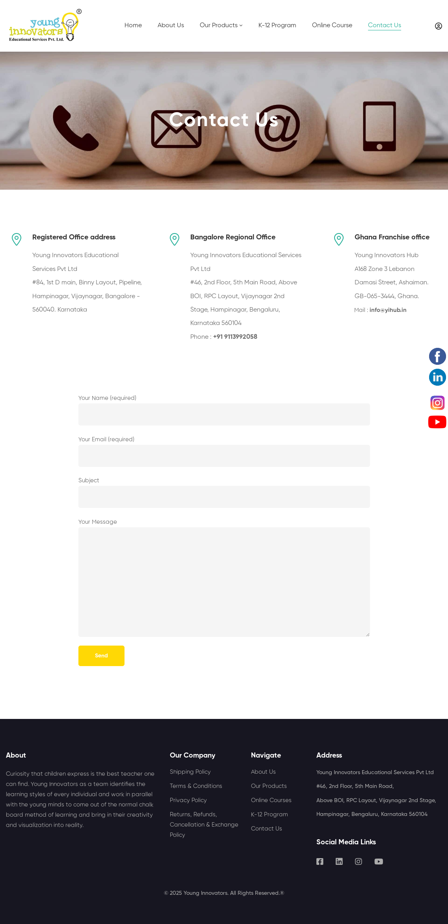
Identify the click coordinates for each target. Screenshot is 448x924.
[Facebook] (320, 862)
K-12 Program (269, 815)
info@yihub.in (388, 310)
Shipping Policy (190, 772)
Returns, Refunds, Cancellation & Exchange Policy (204, 825)
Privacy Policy (188, 800)
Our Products (269, 786)
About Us (263, 772)
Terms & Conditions (196, 786)
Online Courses (271, 800)
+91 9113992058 (235, 337)
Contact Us (266, 829)
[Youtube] (379, 862)
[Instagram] (358, 862)
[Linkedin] (339, 862)
